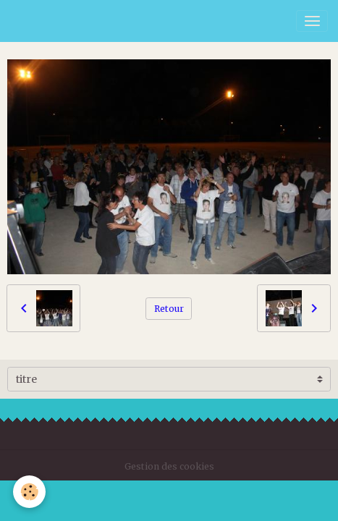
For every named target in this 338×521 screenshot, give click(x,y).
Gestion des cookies (169, 466)
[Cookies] (29, 491)
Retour (169, 308)
